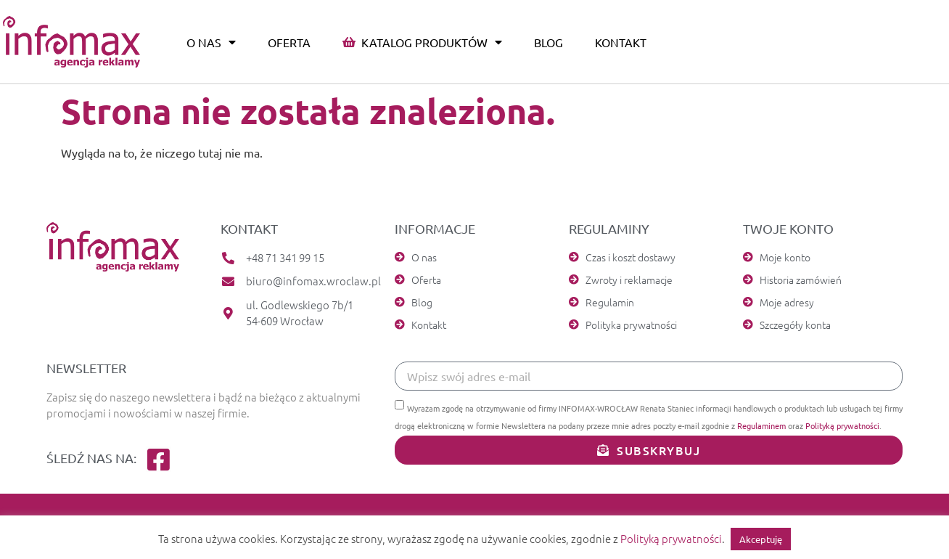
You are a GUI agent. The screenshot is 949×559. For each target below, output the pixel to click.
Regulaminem (761, 425)
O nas (211, 42)
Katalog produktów (422, 42)
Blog (548, 42)
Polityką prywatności (842, 425)
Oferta (289, 42)
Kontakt (620, 42)
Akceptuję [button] (760, 539)
